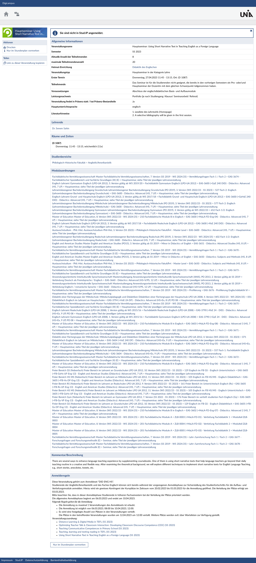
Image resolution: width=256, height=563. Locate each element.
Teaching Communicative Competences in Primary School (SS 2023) (94, 528)
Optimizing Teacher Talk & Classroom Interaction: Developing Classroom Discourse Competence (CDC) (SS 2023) (117, 525)
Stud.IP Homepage (243, 11)
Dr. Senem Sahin (60, 128)
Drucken (11, 47)
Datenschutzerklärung (36, 560)
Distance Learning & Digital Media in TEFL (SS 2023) (86, 522)
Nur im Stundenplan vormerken (23, 51)
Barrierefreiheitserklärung (63, 560)
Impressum (7, 560)
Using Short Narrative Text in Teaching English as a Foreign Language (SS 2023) (99, 535)
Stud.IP (19, 560)
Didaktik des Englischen (144, 67)
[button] (251, 30)
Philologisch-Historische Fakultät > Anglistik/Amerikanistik (81, 163)
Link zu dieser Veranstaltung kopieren (26, 63)
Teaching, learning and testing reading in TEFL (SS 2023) (87, 532)
